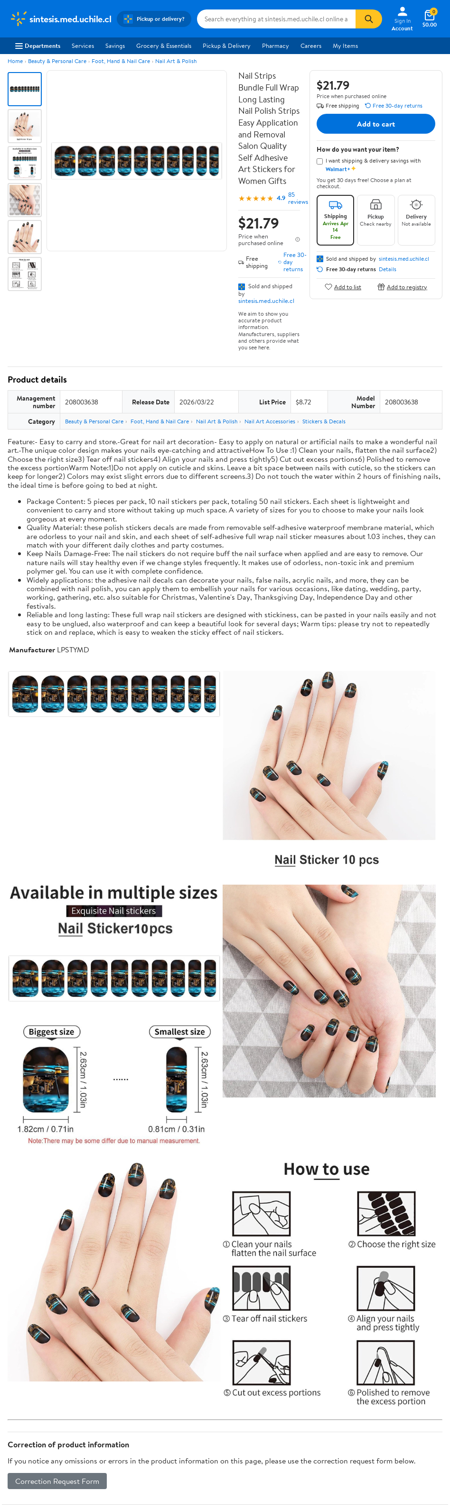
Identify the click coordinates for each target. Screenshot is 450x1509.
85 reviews (298, 198)
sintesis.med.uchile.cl (266, 300)
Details (387, 269)
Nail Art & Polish (176, 61)
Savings (115, 45)
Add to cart (376, 124)
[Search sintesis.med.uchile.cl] (276, 18)
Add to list (343, 287)
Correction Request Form (57, 1481)
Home (15, 61)
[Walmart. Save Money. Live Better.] (60, 18)
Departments (37, 45)
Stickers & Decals (324, 421)
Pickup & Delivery (227, 45)
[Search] (369, 18)
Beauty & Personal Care (57, 61)
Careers (310, 45)
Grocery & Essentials (163, 45)
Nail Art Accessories (269, 421)
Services (83, 45)
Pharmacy (275, 45)
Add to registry (402, 287)
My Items (345, 45)
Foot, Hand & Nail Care (121, 61)
